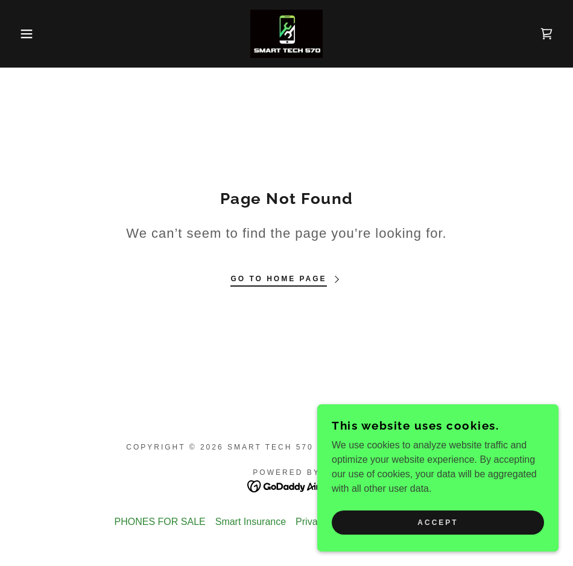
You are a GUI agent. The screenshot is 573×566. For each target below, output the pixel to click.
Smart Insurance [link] (250, 522)
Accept (437, 522)
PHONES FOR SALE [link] (160, 522)
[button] (28, 34)
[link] (286, 34)
